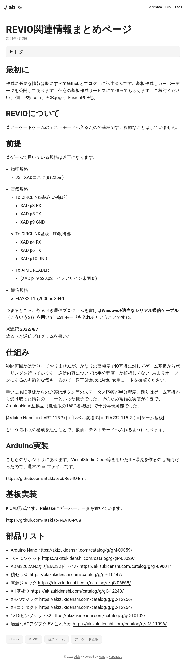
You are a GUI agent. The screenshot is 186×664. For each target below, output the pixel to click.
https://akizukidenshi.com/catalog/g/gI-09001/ (125, 566)
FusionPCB (78, 97)
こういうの (21, 317)
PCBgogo (55, 97)
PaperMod (115, 656)
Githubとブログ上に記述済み (95, 83)
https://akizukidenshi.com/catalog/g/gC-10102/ (98, 615)
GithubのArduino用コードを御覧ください (124, 380)
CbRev (14, 639)
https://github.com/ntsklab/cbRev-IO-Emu (46, 478)
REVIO (33, 639)
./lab (9, 7)
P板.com (32, 97)
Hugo (102, 656)
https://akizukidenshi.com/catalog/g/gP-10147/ (76, 574)
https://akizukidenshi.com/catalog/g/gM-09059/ (85, 550)
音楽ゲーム (56, 639)
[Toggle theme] (20, 7)
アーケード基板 (86, 639)
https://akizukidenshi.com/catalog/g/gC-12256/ (85, 599)
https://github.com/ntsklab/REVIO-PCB (43, 520)
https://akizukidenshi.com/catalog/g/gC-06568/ (84, 582)
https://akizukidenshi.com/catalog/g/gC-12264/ (85, 607)
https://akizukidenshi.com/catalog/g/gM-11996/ (120, 623)
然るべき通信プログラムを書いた (38, 336)
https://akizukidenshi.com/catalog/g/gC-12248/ (77, 591)
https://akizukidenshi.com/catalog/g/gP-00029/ (88, 558)
